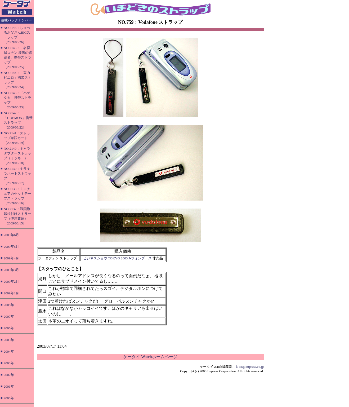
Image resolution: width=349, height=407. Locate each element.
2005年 (9, 340)
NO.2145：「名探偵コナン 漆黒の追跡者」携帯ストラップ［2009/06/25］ (18, 57)
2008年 (9, 305)
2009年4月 (11, 258)
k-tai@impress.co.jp (250, 367)
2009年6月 (11, 235)
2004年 (9, 351)
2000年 (9, 398)
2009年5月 (11, 247)
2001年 (9, 386)
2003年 (9, 363)
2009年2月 (11, 282)
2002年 (9, 375)
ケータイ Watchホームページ (150, 357)
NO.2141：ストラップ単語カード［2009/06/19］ (17, 138)
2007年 (9, 316)
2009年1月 (11, 293)
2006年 (9, 328)
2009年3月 (11, 270)
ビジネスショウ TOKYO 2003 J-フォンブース (117, 258)
